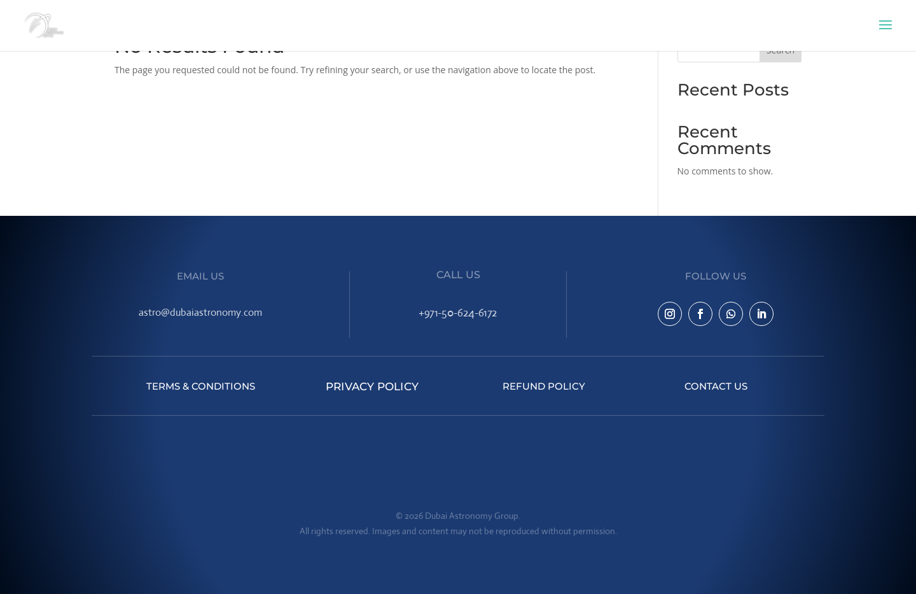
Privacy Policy (372, 386)
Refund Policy (544, 386)
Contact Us (715, 386)
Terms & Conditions (200, 386)
